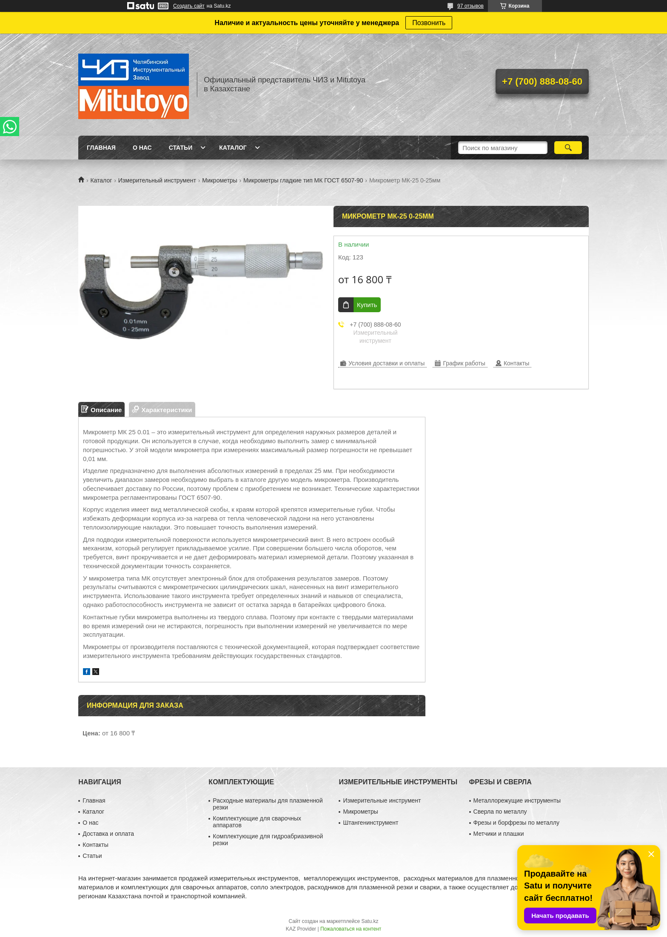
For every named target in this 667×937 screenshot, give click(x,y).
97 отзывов (470, 6)
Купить (367, 304)
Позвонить (428, 22)
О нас (142, 147)
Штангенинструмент (370, 822)
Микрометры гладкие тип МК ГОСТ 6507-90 (303, 180)
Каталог (233, 147)
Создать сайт (189, 6)
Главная (101, 147)
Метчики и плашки (498, 833)
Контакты (95, 844)
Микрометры (219, 180)
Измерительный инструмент (157, 180)
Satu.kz (369, 921)
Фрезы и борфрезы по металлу (516, 822)
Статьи (181, 147)
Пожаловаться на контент (350, 929)
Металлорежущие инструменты (517, 800)
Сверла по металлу (500, 811)
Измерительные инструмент (382, 800)
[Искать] (568, 147)
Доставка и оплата (108, 833)
